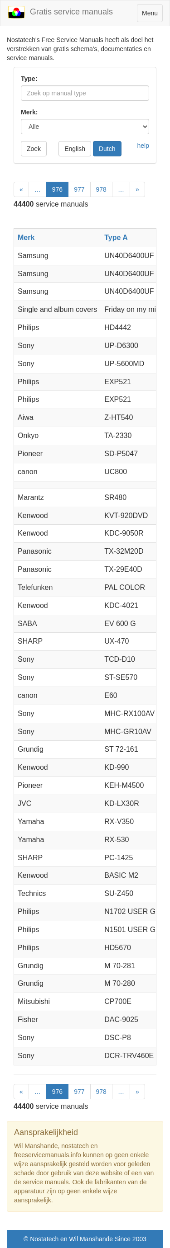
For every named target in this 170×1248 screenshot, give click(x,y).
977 (79, 189)
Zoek (34, 148)
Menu (152, 15)
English (74, 148)
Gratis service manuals (60, 12)
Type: (29, 78)
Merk (26, 237)
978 (101, 189)
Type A (116, 237)
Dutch (107, 148)
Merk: (29, 112)
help (143, 145)
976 (57, 189)
